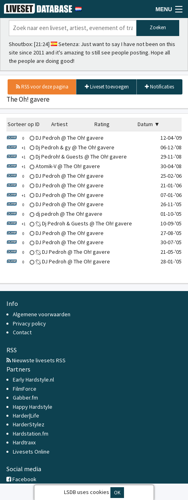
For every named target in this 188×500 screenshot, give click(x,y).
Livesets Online (31, 451)
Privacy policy (29, 323)
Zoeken (158, 27)
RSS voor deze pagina (42, 86)
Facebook (21, 479)
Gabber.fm (25, 397)
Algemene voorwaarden (41, 314)
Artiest (59, 124)
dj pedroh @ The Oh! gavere (54, 213)
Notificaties (159, 86)
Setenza (68, 44)
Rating (102, 124)
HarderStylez (28, 424)
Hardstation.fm (30, 433)
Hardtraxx (24, 442)
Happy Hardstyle (32, 406)
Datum (145, 124)
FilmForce (24, 388)
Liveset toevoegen (107, 86)
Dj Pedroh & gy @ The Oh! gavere (60, 147)
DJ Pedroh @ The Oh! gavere (55, 137)
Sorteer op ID (24, 124)
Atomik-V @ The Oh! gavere (53, 166)
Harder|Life (26, 415)
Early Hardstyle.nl (33, 379)
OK (117, 492)
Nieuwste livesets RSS (36, 360)
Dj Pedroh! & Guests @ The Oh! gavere (66, 156)
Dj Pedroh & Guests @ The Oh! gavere (69, 223)
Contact (22, 332)
